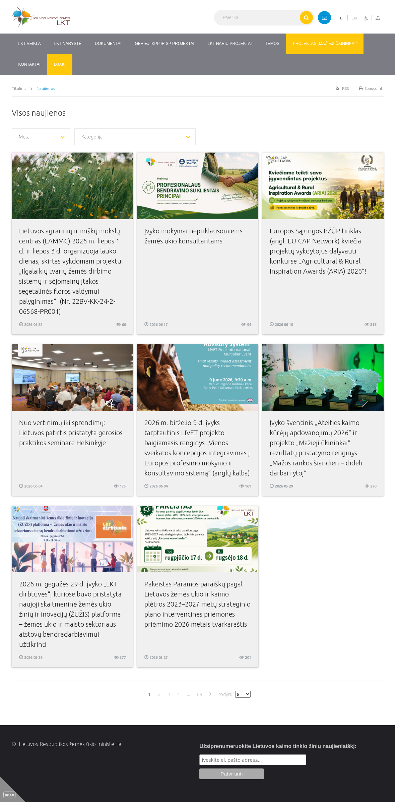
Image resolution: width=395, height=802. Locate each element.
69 (199, 694)
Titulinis (19, 88)
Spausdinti (371, 88)
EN (354, 18)
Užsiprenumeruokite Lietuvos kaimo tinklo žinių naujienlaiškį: (277, 746)
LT (342, 18)
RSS (342, 88)
